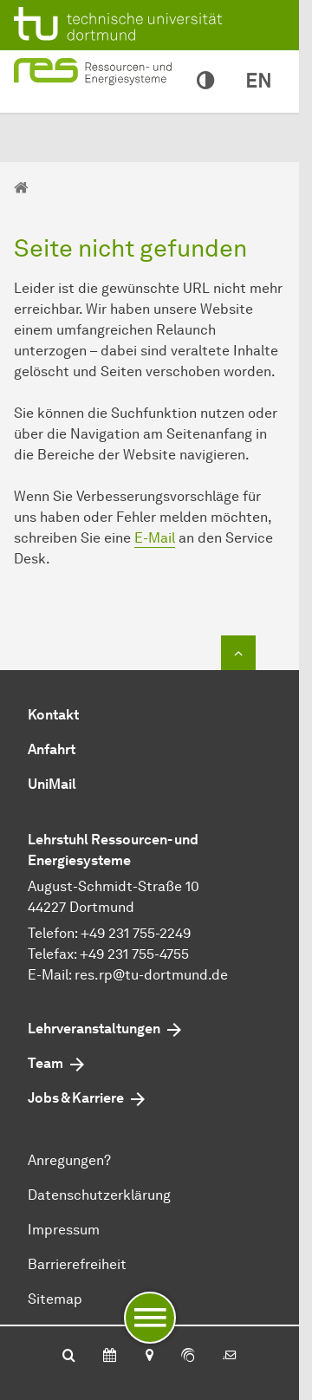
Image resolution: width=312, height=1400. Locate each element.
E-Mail (154, 538)
